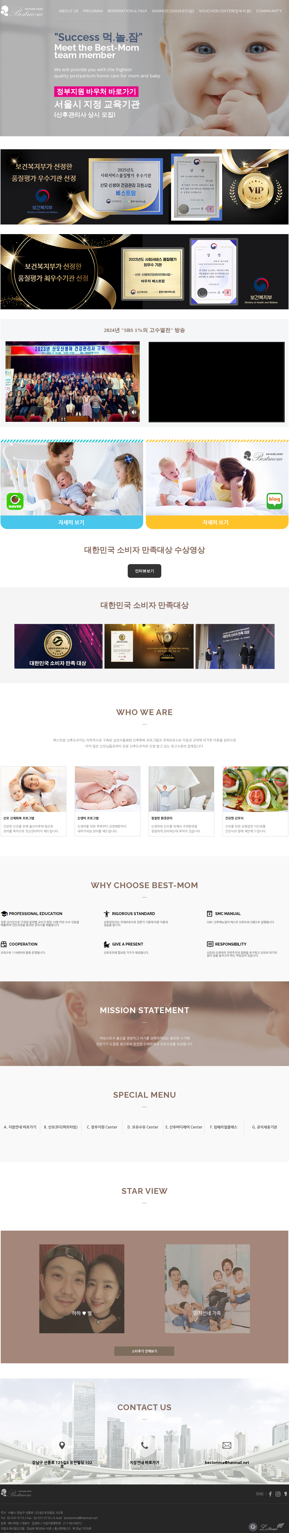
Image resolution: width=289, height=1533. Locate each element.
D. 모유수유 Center (142, 1127)
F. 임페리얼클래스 (223, 1127)
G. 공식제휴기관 (264, 1127)
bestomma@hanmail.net (81, 1518)
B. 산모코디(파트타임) (61, 1127)
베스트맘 (13, 1523)
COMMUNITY (269, 11)
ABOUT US (68, 11)
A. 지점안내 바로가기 (20, 1127)
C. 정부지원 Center (102, 1127)
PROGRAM (93, 11)
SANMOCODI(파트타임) (173, 11)
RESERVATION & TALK (127, 11)
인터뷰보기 (144, 571)
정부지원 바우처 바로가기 (96, 91)
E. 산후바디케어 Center (184, 1127)
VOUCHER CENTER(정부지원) (225, 11)
